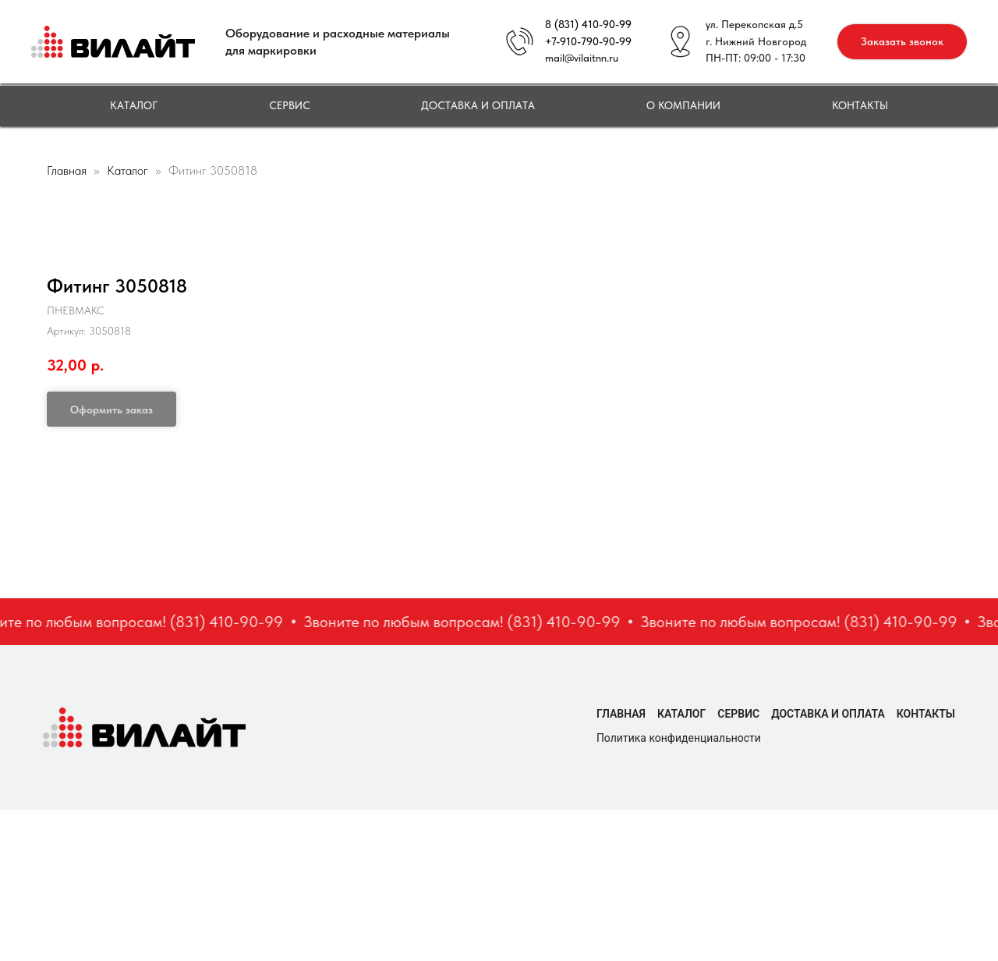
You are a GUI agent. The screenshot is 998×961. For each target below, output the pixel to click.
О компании (683, 105)
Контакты (860, 105)
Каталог (133, 105)
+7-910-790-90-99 (588, 41)
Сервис (289, 105)
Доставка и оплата (478, 105)
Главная (67, 170)
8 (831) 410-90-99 (588, 24)
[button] (902, 41)
